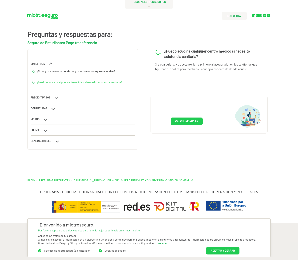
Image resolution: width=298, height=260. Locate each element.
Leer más (161, 243)
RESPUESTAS (234, 16)
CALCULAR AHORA (186, 121)
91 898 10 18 (261, 15)
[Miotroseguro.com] (42, 17)
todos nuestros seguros (149, 1)
